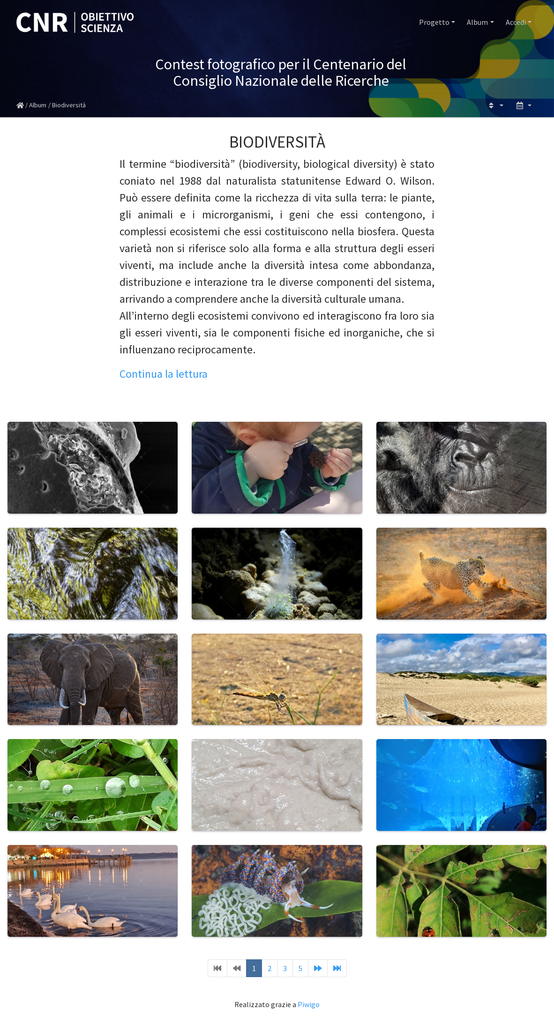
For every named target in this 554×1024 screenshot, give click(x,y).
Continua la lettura (164, 373)
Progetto (434, 22)
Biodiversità (69, 105)
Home (20, 105)
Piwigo (309, 1004)
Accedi (516, 22)
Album (477, 22)
